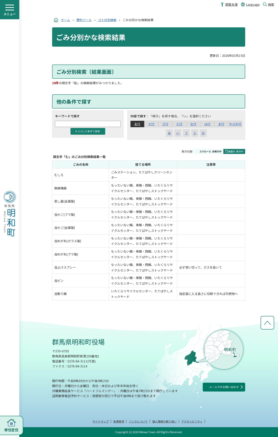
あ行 (137, 124)
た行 (179, 124)
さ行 (165, 124)
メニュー (9, 14)
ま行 (221, 124)
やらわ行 (235, 124)
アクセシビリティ (192, 421)
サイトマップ (100, 421)
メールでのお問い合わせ (224, 387)
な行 (193, 124)
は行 (207, 124)
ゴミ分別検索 (107, 20)
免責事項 (118, 421)
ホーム (65, 20)
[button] (208, 151)
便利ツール (84, 20)
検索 (271, 4)
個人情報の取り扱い (164, 421)
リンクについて (138, 421)
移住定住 (11, 429)
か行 (151, 124)
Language (253, 4)
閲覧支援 (231, 4)
